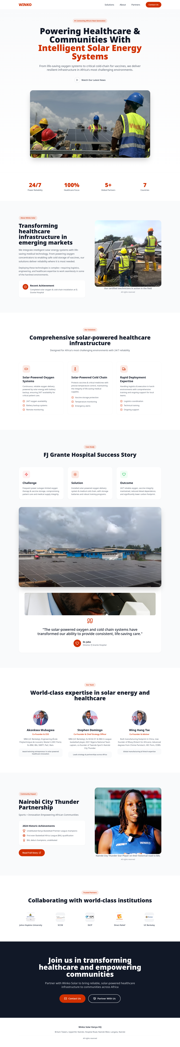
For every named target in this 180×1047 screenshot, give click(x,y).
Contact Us (154, 4)
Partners (135, 4)
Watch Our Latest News (90, 80)
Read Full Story (32, 852)
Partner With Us (104, 998)
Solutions (109, 4)
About (123, 4)
